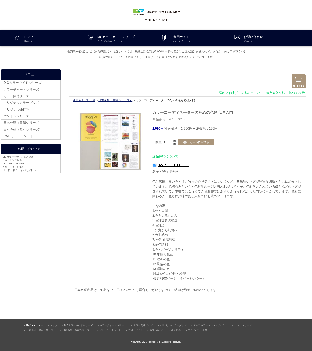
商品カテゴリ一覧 (84, 100)
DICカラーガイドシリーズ (126, 39)
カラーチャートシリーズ (21, 89)
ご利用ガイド (199, 39)
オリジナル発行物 (16, 109)
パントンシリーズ (16, 116)
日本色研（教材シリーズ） (22, 129)
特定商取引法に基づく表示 (285, 93)
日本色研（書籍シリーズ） (22, 122)
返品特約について (165, 156)
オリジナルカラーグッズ (21, 102)
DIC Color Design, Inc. (152, 342)
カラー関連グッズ (16, 96)
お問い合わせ (273, 39)
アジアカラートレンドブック (209, 325)
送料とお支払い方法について (240, 93)
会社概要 (176, 330)
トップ (53, 39)
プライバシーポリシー (200, 330)
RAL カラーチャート (18, 136)
